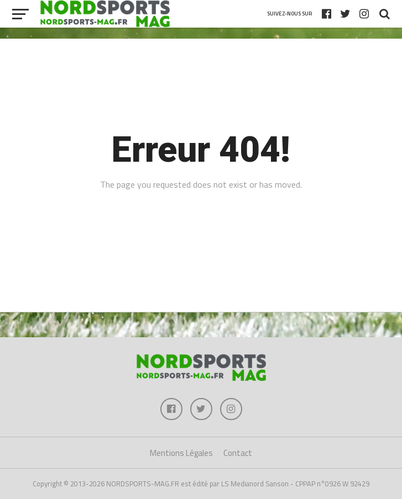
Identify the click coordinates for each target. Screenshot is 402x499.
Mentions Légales (181, 453)
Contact (237, 453)
